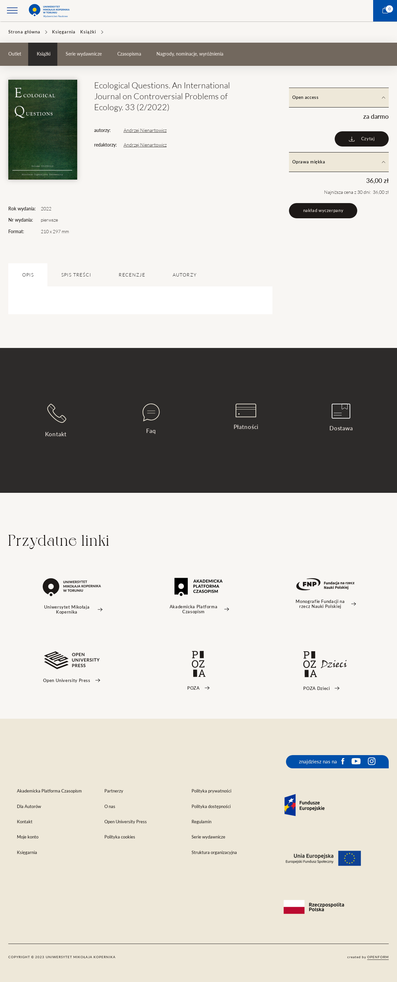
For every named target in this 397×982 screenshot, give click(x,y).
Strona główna (24, 32)
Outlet (14, 54)
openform (378, 957)
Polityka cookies (119, 836)
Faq (151, 419)
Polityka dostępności (211, 806)
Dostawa (341, 417)
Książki (88, 32)
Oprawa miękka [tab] (338, 161)
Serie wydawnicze (84, 54)
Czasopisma (129, 54)
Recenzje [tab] (132, 275)
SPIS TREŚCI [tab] (76, 275)
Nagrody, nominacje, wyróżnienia (189, 54)
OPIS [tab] (28, 275)
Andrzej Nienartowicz (145, 130)
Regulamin (201, 821)
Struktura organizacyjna (214, 852)
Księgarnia (64, 32)
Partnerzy (113, 791)
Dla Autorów (29, 806)
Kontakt (56, 420)
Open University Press (125, 821)
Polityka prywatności (211, 791)
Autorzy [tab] (185, 275)
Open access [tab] (338, 97)
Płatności (246, 417)
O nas (109, 806)
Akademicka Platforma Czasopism (49, 791)
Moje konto (27, 836)
